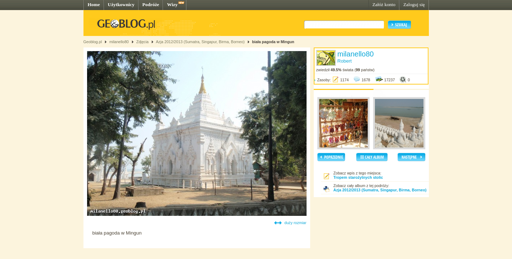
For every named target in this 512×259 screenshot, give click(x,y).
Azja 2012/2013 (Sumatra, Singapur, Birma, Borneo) (200, 42)
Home (94, 4)
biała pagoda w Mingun (273, 42)
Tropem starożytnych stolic (358, 177)
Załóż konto (383, 4)
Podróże (150, 4)
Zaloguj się (414, 4)
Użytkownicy (121, 4)
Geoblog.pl (92, 42)
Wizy (172, 4)
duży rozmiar (296, 223)
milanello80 (119, 42)
